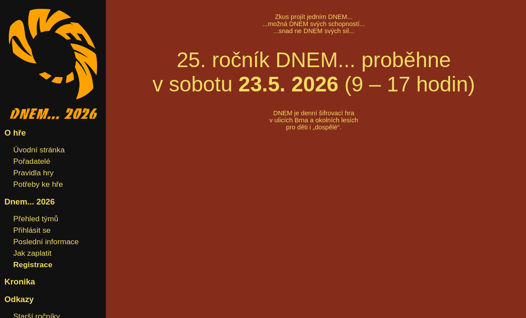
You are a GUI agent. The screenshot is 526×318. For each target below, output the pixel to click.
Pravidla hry (33, 172)
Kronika (19, 281)
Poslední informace (46, 241)
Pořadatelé (31, 161)
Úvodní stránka (39, 149)
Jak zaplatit (32, 253)
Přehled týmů (35, 218)
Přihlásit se (32, 230)
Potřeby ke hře (38, 184)
